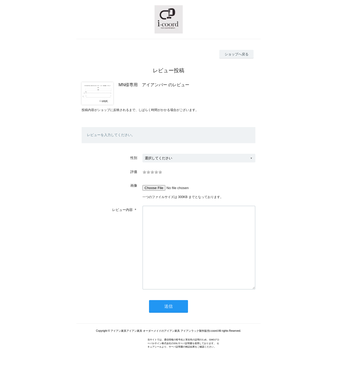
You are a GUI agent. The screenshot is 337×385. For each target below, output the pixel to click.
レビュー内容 (122, 210)
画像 (133, 185)
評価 (133, 172)
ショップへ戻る (237, 54)
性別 (133, 158)
